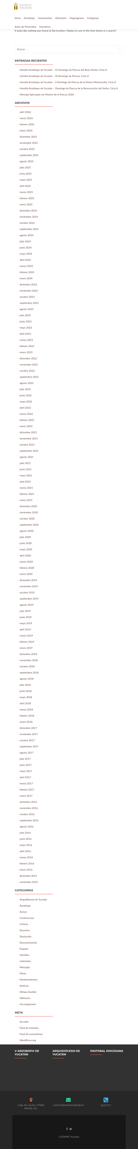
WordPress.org (28, 1040)
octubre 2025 (27, 148)
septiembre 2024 (29, 228)
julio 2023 (25, 315)
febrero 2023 (27, 345)
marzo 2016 (26, 857)
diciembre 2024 (28, 210)
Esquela (24, 948)
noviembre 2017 (29, 734)
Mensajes (25, 967)
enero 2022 (26, 426)
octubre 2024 (27, 222)
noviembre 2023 (29, 290)
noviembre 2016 (29, 807)
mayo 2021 (26, 475)
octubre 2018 (27, 666)
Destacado (26, 936)
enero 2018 (26, 721)
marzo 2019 (26, 635)
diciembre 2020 (28, 506)
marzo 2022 (26, 413)
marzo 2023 (26, 339)
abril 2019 (25, 629)
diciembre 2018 (28, 653)
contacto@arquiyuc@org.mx (68, 1104)
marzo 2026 (26, 118)
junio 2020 (26, 543)
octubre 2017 (27, 740)
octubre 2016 (27, 814)
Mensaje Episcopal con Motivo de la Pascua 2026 (47, 94)
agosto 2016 (27, 826)
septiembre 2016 (29, 820)
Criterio (24, 924)
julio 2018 (25, 684)
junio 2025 (26, 173)
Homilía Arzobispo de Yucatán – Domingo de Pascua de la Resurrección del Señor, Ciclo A (69, 88)
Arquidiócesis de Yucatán (33, 899)
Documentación (28, 942)
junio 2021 (26, 469)
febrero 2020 (27, 567)
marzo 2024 (26, 265)
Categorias (93, 17)
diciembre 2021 (28, 432)
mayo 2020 (26, 549)
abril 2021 (25, 481)
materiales (25, 960)
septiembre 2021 (29, 450)
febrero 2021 (27, 493)
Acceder (24, 1021)
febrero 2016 (27, 863)
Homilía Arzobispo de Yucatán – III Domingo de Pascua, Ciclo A (54, 75)
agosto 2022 (27, 382)
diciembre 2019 (28, 580)
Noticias (24, 985)
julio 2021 (25, 462)
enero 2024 (26, 278)
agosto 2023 (27, 309)
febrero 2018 (27, 715)
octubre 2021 (27, 444)
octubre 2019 (27, 592)
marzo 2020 (26, 561)
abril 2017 (25, 777)
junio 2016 (26, 838)
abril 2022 (25, 407)
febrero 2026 (27, 124)
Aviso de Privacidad (25, 26)
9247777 (106, 1105)
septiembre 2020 (29, 524)
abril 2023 (25, 333)
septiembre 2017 (29, 746)
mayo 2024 (26, 253)
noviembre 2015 (29, 881)
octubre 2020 (27, 518)
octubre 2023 (27, 296)
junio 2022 (26, 395)
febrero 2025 (27, 198)
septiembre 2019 (29, 598)
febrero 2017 (27, 789)
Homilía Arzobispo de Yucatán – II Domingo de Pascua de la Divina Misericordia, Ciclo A (68, 82)
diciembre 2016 (28, 801)
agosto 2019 (27, 604)
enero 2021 (26, 499)
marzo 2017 (26, 783)
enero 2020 (26, 573)
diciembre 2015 (28, 875)
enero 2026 (26, 130)
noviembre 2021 (29, 438)
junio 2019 (26, 616)
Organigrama (77, 17)
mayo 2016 (26, 844)
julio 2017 (25, 758)
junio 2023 (26, 321)
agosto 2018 (27, 678)
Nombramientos (28, 979)
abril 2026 (25, 111)
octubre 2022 (27, 370)
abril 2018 (25, 703)
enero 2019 (26, 647)
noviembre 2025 (29, 142)
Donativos (45, 26)
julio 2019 (25, 610)
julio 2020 (25, 536)
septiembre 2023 (29, 302)
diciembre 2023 (28, 284)
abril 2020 (25, 555)
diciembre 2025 (28, 136)
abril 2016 (25, 851)
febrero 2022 (27, 419)
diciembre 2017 (28, 727)
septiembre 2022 (29, 376)
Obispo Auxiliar (28, 991)
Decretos (25, 930)
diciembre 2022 (28, 358)
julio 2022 (25, 389)
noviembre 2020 (29, 512)
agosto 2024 (27, 235)
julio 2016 (25, 832)
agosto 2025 (27, 161)
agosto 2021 (27, 456)
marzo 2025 (26, 191)
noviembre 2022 (29, 364)
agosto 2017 (27, 752)
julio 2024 (25, 241)
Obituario (25, 997)
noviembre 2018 (29, 660)
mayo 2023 (26, 327)
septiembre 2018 (29, 672)
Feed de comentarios (31, 1033)
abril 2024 (25, 259)
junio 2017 (26, 764)
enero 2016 (26, 869)
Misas (23, 973)
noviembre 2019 (29, 586)
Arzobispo (29, 17)
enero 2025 (26, 204)
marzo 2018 (26, 709)
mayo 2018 (26, 697)
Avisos (23, 911)
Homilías (24, 954)
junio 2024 (26, 247)
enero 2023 (26, 352)
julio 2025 (25, 167)
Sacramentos (45, 17)
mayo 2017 (26, 770)
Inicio (18, 17)
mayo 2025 (26, 179)
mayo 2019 (26, 623)
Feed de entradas (29, 1027)
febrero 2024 (27, 272)
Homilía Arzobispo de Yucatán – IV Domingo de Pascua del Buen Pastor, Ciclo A (63, 69)
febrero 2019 (27, 641)
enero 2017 (26, 795)
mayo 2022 (26, 401)
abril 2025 (25, 185)
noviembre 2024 (29, 216)
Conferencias (27, 917)
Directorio (60, 17)
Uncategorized (28, 1004)
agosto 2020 (27, 530)
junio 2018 (26, 690)
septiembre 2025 (29, 155)
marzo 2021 (26, 487)
